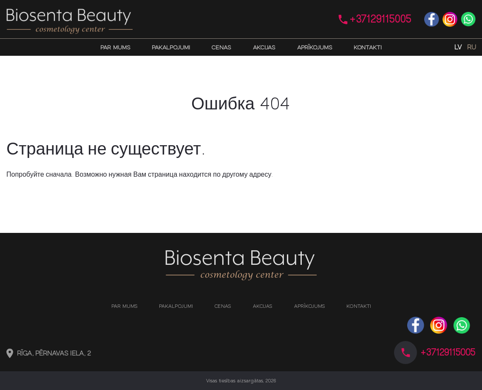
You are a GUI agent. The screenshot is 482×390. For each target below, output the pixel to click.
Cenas (221, 47)
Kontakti (368, 47)
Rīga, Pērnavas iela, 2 (54, 353)
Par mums (115, 47)
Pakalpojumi (171, 47)
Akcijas (263, 47)
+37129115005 (380, 19)
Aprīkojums (314, 47)
